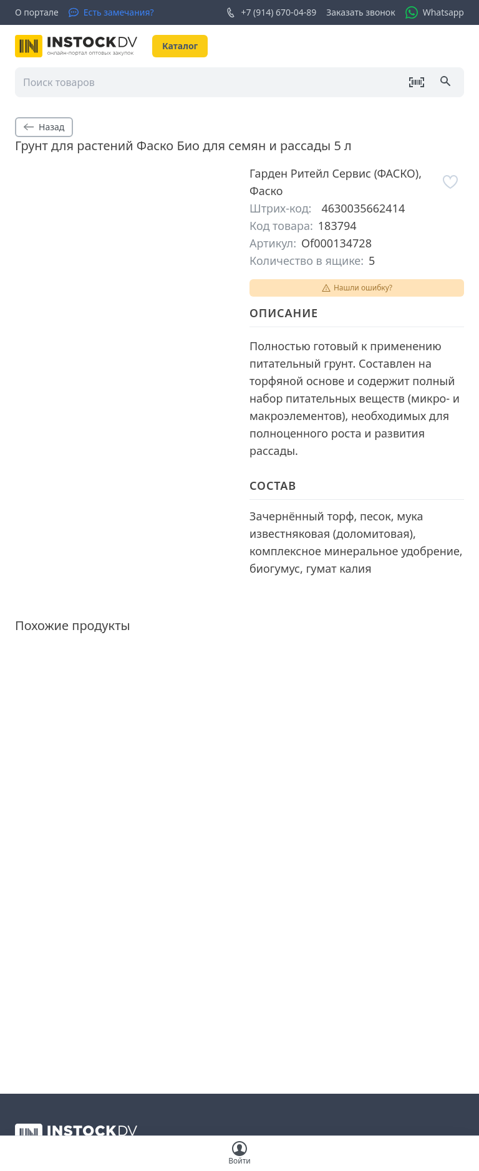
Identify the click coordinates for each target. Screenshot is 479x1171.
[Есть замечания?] (111, 12)
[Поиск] (447, 82)
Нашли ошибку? (356, 287)
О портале (37, 12)
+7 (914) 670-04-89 (271, 12)
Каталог (180, 46)
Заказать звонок (360, 12)
